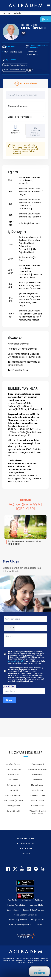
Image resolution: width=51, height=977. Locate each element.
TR (47, 19)
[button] (9, 628)
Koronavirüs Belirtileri (37, 769)
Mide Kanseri (37, 790)
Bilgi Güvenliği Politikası (17, 919)
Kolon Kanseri (38, 764)
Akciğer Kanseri (13, 764)
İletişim (39, 924)
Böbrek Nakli (13, 774)
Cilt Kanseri (13, 779)
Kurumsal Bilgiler (36, 905)
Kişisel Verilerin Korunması (25, 915)
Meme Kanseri (37, 785)
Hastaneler (26, 900)
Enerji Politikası (37, 919)
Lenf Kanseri (37, 774)
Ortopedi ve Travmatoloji (32, 52)
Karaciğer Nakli (13, 805)
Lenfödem (37, 779)
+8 (30, 70)
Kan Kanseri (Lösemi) (13, 800)
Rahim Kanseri (37, 805)
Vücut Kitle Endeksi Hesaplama (38, 812)
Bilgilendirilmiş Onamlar (33, 910)
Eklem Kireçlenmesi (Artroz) (15, 70)
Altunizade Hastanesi (13, 52)
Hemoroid (13, 790)
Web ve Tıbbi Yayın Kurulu (20, 924)
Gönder (9, 700)
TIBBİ (25, 848)
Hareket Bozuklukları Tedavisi (15, 65)
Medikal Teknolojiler (16, 905)
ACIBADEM (25, 838)
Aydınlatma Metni (16, 661)
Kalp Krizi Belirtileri (13, 795)
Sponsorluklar (13, 910)
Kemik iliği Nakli (13, 811)
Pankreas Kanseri (37, 795)
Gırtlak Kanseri (13, 785)
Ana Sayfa (12, 900)
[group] (25, 530)
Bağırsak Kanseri (13, 769)
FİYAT (25, 853)
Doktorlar (39, 900)
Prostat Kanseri (37, 800)
